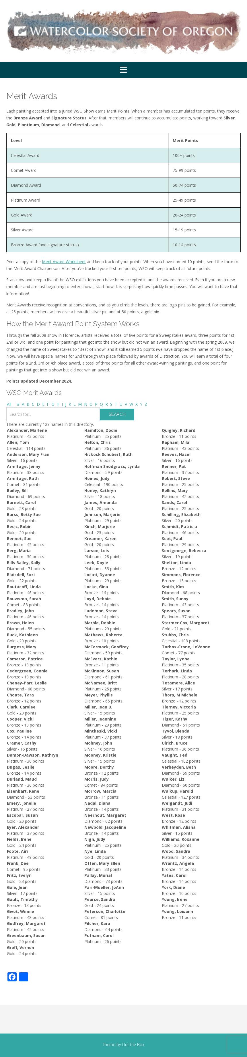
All (9, 404)
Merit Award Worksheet (64, 261)
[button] (123, 70)
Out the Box (133, 1044)
